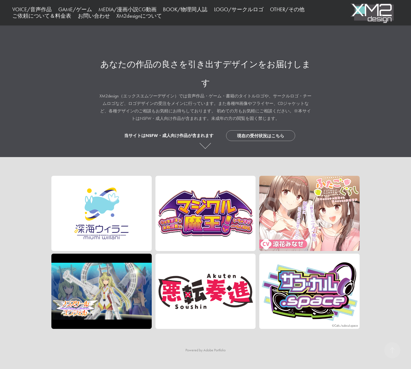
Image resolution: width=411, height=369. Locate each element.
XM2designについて (139, 16)
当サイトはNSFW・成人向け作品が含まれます (169, 135)
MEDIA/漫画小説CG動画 (127, 9)
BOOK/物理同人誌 (185, 9)
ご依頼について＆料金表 (41, 16)
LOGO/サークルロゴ (239, 9)
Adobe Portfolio (214, 350)
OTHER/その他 (287, 9)
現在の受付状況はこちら (260, 135)
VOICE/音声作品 (32, 9)
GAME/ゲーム (75, 9)
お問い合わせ (94, 16)
